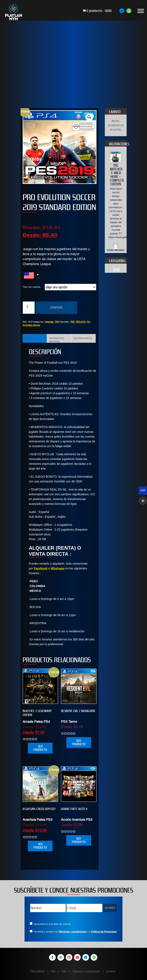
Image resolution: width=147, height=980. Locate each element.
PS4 (57, 322)
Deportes (49, 322)
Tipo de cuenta (31, 287)
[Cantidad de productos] (29, 307)
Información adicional (56, 340)
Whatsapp (58, 568)
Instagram (69, 957)
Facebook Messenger (85, 957)
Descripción (32, 339)
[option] (116, 202)
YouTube (77, 957)
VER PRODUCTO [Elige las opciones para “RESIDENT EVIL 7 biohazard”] (78, 742)
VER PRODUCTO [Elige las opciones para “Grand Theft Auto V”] (78, 840)
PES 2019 (80, 322)
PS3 (116, 270)
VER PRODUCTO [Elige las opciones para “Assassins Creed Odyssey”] (40, 845)
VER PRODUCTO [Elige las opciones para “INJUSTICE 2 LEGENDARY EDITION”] (40, 748)
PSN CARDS (37, 971)
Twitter (60, 957)
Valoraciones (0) (82, 339)
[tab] (35, 338)
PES (72, 322)
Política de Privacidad (103, 932)
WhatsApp (94, 957)
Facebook (40, 568)
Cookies (110, 971)
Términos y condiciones (72, 932)
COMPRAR (56, 308)
